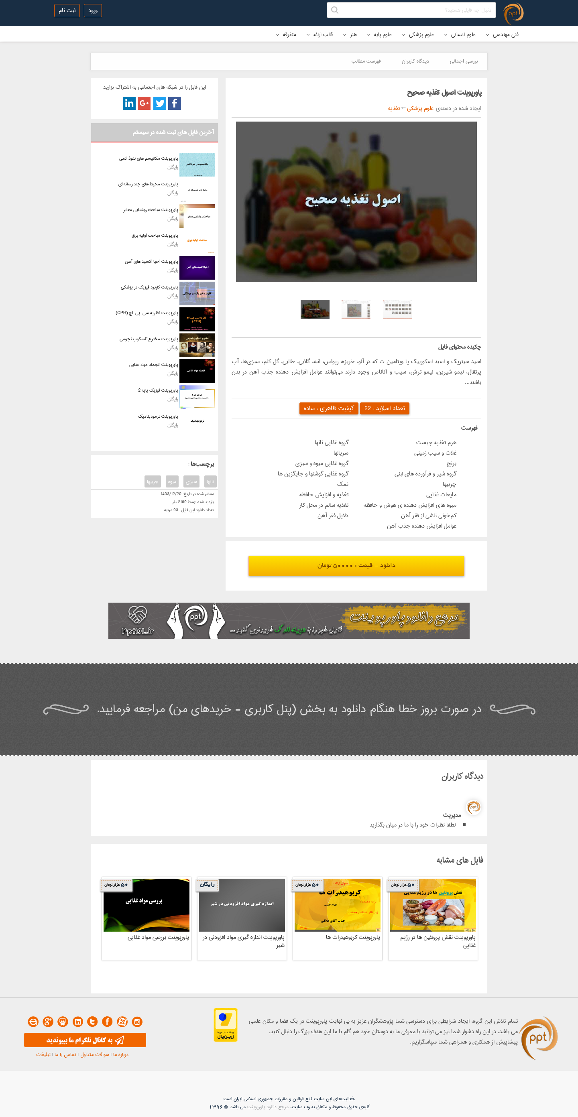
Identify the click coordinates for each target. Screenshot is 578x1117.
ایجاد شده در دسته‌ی (457, 108)
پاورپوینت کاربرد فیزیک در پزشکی (149, 287)
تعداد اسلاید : (384, 408)
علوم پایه (379, 34)
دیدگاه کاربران (415, 61)
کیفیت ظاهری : (329, 408)
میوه (172, 481)
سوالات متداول (94, 1054)
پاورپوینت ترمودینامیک (158, 416)
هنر (350, 34)
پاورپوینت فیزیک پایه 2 (158, 390)
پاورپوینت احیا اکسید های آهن (151, 261)
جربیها (153, 481)
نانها (210, 481)
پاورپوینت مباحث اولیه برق (155, 235)
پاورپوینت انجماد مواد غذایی (153, 364)
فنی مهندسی (502, 34)
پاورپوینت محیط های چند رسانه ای (148, 184)
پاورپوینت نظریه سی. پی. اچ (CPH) (147, 313)
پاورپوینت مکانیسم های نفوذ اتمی (148, 158)
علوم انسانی (460, 34)
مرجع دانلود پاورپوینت (268, 1106)
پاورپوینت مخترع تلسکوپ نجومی (149, 339)
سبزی (191, 481)
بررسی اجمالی (464, 61)
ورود (93, 10)
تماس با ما (65, 1054)
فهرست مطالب (366, 61)
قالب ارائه (320, 34)
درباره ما (120, 1054)
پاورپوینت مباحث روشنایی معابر (150, 209)
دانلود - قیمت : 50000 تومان (356, 566)
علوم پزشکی (418, 34)
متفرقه (286, 34)
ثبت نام (67, 10)
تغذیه (394, 108)
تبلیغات (43, 1054)
